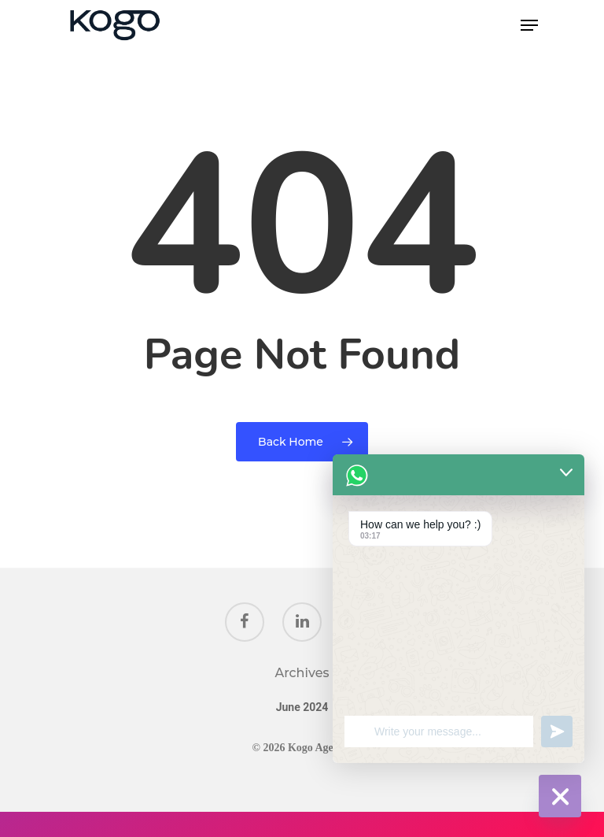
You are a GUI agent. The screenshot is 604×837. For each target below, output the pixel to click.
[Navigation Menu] (529, 25)
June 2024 (302, 707)
